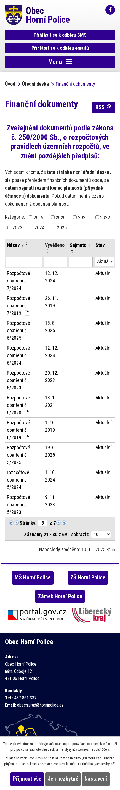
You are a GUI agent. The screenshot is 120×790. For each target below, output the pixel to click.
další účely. (102, 749)
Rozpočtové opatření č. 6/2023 (18, 380)
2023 (17, 228)
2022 (105, 217)
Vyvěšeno (55, 245)
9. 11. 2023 (50, 501)
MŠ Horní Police (33, 577)
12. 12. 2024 (51, 277)
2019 (39, 217)
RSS (103, 107)
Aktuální (103, 273)
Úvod (10, 84)
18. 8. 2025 (50, 326)
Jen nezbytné (63, 779)
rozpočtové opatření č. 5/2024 (18, 479)
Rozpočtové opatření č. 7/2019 (18, 305)
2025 (62, 228)
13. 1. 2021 (50, 401)
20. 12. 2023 (51, 376)
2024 (39, 228)
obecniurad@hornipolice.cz (40, 705)
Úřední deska (35, 84)
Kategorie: (15, 217)
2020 (61, 217)
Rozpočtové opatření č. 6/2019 (18, 430)
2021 (83, 217)
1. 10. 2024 (50, 476)
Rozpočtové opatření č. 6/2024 (18, 355)
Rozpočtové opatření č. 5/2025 (18, 454)
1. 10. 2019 (50, 426)
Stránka (28, 523)
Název (15, 245)
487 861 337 (25, 697)
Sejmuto (80, 245)
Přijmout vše (27, 779)
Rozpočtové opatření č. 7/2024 (18, 280)
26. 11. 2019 (51, 301)
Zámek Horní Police (60, 596)
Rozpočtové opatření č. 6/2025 (18, 330)
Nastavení (95, 779)
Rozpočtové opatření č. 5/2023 (18, 504)
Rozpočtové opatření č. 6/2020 (18, 405)
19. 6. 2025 (50, 451)
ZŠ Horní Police (87, 577)
